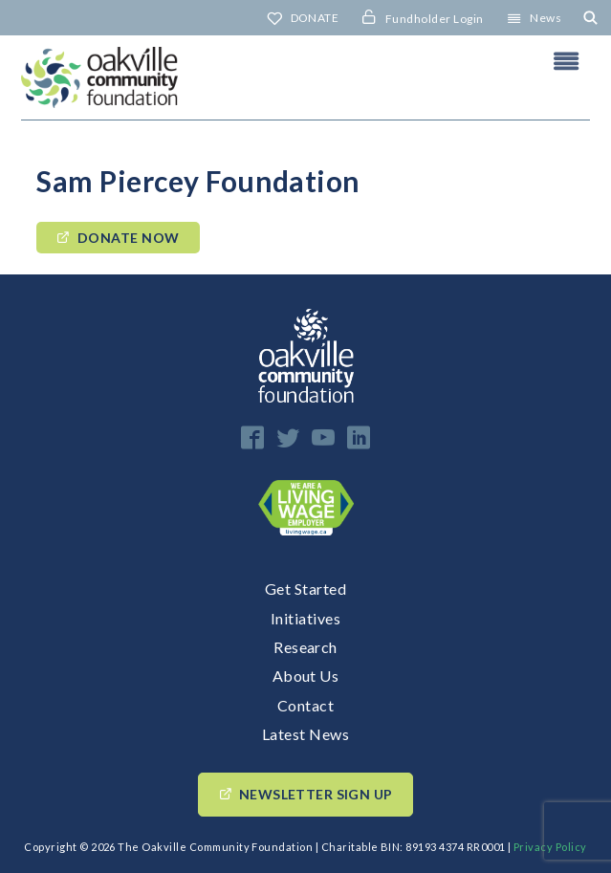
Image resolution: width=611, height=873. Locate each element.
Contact (305, 705)
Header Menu (566, 61)
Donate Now (128, 237)
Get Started (305, 588)
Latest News (305, 734)
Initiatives (305, 618)
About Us (306, 675)
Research (305, 647)
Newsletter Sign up (316, 794)
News (545, 18)
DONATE (315, 18)
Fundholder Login (434, 18)
